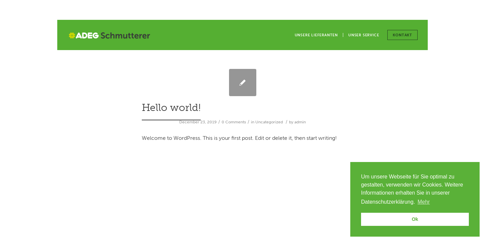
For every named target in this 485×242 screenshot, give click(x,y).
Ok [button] (415, 219)
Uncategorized (269, 122)
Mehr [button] (424, 202)
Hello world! (171, 108)
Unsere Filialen (389, 10)
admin (300, 122)
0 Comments (234, 122)
